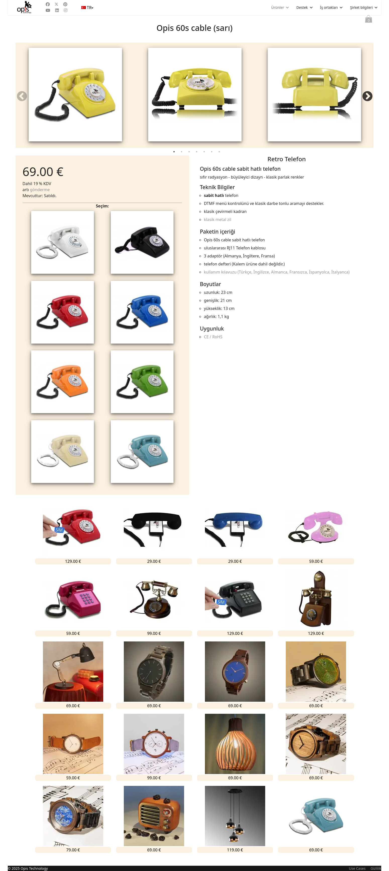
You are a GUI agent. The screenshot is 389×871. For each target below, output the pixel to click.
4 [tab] (197, 159)
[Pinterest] (65, 4)
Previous (22, 99)
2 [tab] (182, 159)
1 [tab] (174, 159)
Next (367, 99)
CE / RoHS (213, 343)
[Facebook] (48, 4)
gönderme (40, 196)
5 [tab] (204, 159)
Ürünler (277, 7)
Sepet (368, 20)
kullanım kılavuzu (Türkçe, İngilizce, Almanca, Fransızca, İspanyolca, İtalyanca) (277, 279)
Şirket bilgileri (361, 7)
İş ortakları (329, 7)
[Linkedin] (57, 10)
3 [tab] (189, 159)
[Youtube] (48, 10)
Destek (302, 7)
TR (87, 7)
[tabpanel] (75, 99)
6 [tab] (212, 159)
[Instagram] (65, 10)
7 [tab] (219, 159)
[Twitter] (56, 4)
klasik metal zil (217, 226)
